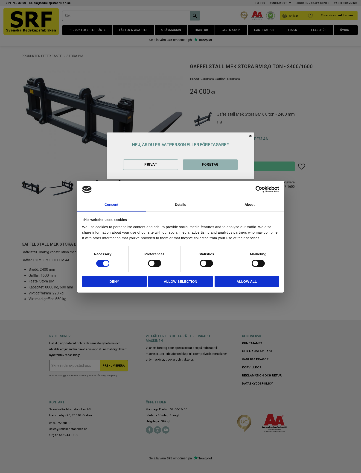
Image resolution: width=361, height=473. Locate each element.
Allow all (247, 281)
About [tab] (249, 204)
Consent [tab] (111, 204)
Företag (210, 164)
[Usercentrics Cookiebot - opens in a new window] (259, 189)
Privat (150, 164)
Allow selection (180, 281)
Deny (114, 281)
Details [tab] (180, 204)
